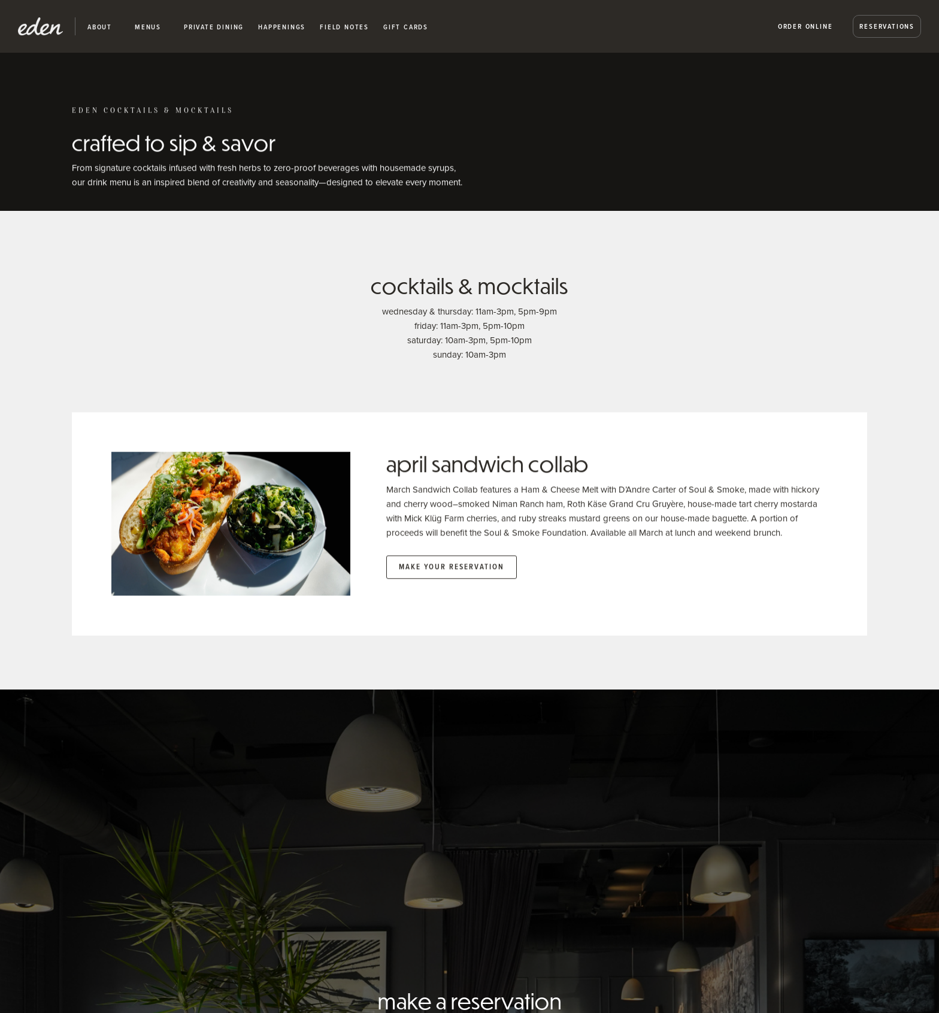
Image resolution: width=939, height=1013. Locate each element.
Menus (148, 27)
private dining (214, 27)
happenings (281, 27)
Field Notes (344, 27)
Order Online (805, 26)
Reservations (886, 26)
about (99, 27)
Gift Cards (405, 27)
